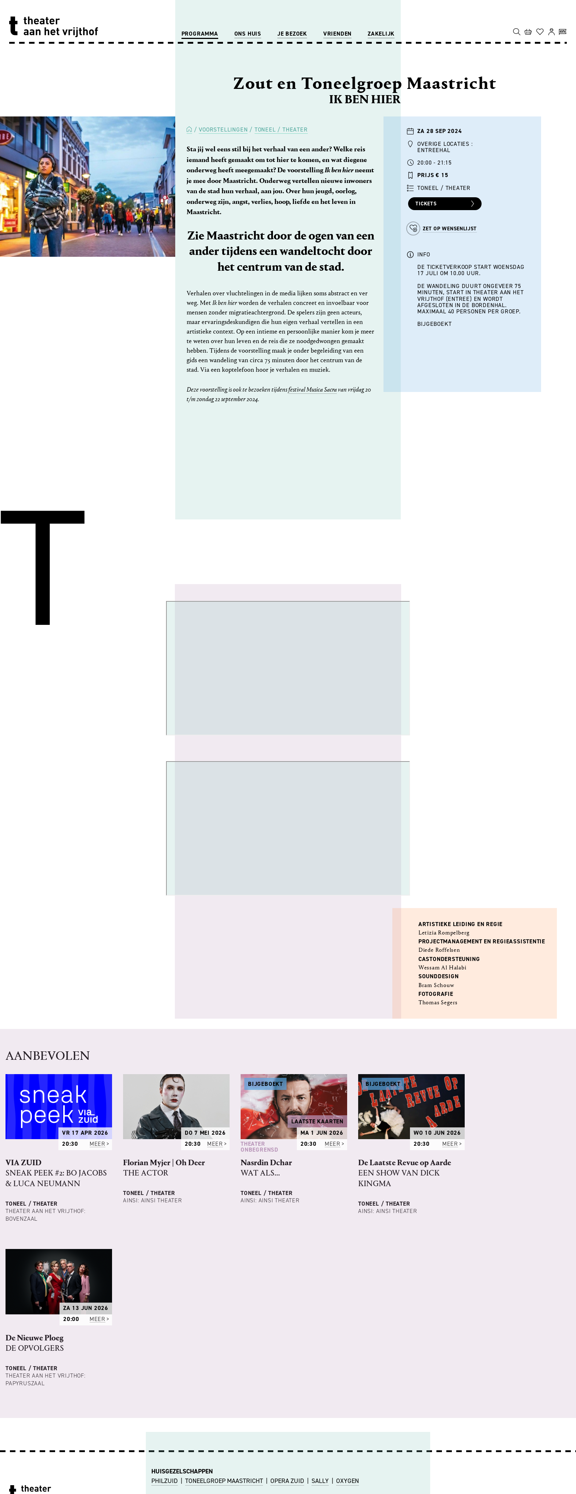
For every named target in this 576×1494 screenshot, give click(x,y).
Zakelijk (381, 33)
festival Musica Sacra (312, 389)
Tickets (445, 204)
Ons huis (247, 33)
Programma (199, 33)
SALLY (320, 1480)
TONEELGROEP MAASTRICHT (224, 1480)
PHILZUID (164, 1480)
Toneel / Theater (281, 129)
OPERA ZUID (287, 1480)
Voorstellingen (223, 129)
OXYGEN (347, 1480)
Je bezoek (292, 33)
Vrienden (337, 33)
